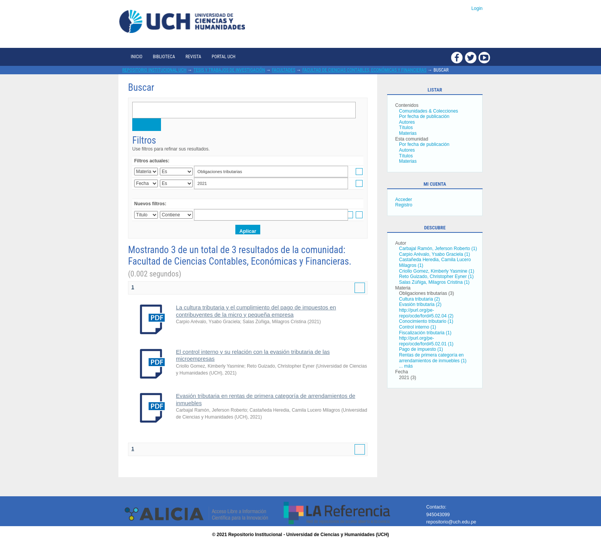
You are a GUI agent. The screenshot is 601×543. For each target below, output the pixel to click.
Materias (408, 133)
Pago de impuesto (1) (421, 349)
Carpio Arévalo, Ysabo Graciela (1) (434, 254)
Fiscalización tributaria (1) (425, 332)
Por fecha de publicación (424, 116)
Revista (193, 56)
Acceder (403, 199)
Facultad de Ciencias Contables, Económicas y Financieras (364, 70)
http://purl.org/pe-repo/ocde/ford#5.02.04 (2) (426, 313)
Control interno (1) (417, 327)
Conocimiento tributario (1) (426, 321)
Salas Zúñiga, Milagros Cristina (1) (434, 282)
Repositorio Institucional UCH (154, 70)
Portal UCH (223, 56)
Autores (407, 122)
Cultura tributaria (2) (419, 299)
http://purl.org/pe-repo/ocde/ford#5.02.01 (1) (426, 341)
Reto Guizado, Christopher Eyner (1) (436, 276)
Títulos (406, 127)
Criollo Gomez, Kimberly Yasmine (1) (436, 271)
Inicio (136, 56)
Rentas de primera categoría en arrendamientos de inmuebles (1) (432, 357)
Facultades (284, 70)
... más (406, 366)
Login (477, 8)
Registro (403, 205)
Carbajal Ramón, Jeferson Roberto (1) (438, 248)
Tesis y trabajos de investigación (229, 70)
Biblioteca (164, 56)
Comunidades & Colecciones (428, 111)
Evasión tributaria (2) (420, 304)
